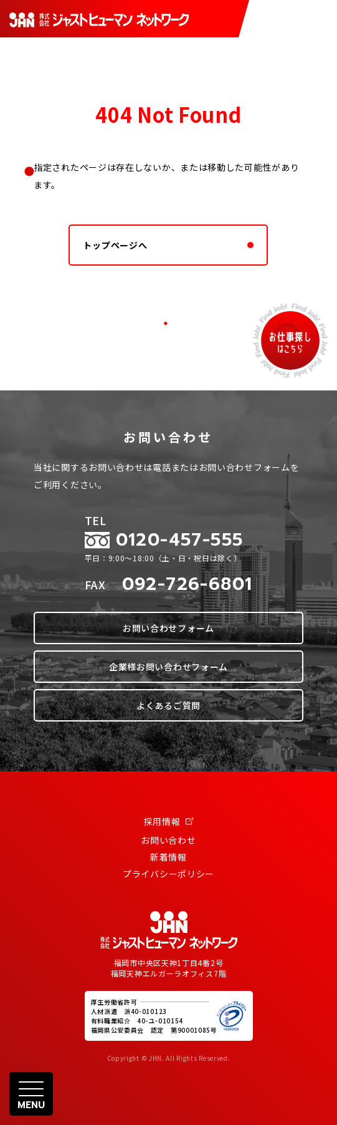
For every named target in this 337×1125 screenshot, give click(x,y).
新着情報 (168, 857)
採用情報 (169, 821)
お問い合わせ (168, 840)
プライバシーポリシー (168, 873)
